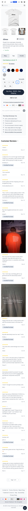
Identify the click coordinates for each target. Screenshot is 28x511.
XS (4, 82)
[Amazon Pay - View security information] (18, 499)
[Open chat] (5, 2)
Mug (5, 56)
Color (4, 67)
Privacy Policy (13, 495)
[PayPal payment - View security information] (9, 499)
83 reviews (11, 63)
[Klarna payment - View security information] (21, 499)
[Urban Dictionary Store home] (13, 2)
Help (16, 492)
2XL (5, 86)
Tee (13, 56)
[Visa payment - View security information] (3, 499)
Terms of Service (13, 490)
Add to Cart (13, 98)
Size (4, 79)
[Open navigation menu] (2, 2)
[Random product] (24, 5)
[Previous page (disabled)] (8, 480)
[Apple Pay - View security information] (12, 499)
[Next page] (18, 480)
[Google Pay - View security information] (15, 499)
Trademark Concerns (8, 492)
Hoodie (22, 56)
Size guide (21, 79)
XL (21, 82)
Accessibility (21, 492)
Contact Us (5, 490)
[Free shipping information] (21, 2)
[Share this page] (19, 2)
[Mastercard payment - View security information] (6, 499)
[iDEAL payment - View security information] (24, 499)
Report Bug (22, 490)
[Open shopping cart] (24, 2)
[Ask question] (24, 110)
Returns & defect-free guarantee (13, 132)
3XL (10, 86)
